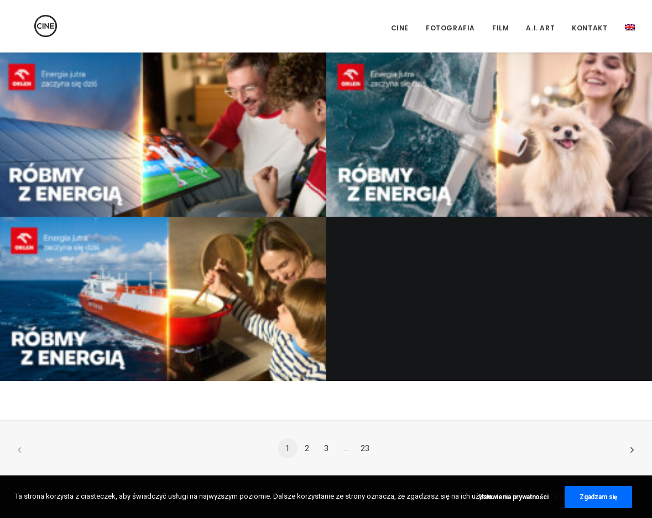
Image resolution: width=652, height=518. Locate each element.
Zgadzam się (598, 497)
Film (500, 28)
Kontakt (589, 28)
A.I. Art (540, 28)
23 (365, 448)
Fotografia (450, 28)
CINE (400, 28)
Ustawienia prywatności (513, 497)
